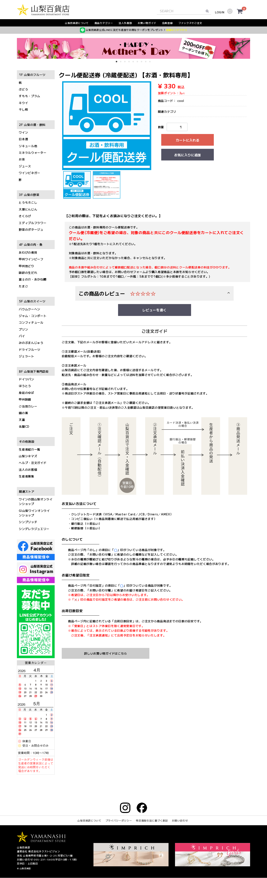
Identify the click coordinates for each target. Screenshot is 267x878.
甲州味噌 (25, 399)
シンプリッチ (28, 522)
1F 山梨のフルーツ (32, 75)
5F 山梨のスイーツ (32, 301)
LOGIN (219, 12)
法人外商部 (125, 23)
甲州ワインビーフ (31, 259)
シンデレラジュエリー (34, 529)
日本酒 (23, 139)
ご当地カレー (28, 406)
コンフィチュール (31, 323)
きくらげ (25, 216)
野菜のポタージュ (31, 229)
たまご (23, 286)
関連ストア (26, 491)
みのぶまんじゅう (31, 343)
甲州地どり (26, 266)
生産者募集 (26, 476)
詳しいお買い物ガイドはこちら (105, 653)
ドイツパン (26, 379)
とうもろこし (28, 202)
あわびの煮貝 (28, 252)
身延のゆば (26, 393)
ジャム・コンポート (32, 316)
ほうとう (25, 386)
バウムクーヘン (29, 309)
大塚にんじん (28, 209)
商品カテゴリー (103, 23)
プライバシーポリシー (119, 820)
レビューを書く (154, 310)
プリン (23, 329)
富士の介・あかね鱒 (32, 279)
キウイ (23, 103)
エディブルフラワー (32, 223)
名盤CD (24, 426)
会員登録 (167, 23)
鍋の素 (23, 413)
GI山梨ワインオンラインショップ (34, 513)
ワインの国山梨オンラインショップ (36, 501)
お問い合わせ (180, 820)
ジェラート (26, 356)
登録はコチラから (176, 29)
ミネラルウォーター (32, 152)
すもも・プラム (29, 96)
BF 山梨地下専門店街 (34, 371)
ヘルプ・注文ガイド (32, 463)
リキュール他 (28, 146)
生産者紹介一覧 (29, 449)
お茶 (22, 159)
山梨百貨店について (77, 23)
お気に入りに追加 (187, 154)
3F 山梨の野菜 (29, 195)
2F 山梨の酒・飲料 (32, 125)
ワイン (23, 132)
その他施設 (26, 442)
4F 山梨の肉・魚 (30, 245)
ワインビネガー (29, 173)
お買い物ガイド (147, 23)
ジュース (25, 166)
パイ (22, 336)
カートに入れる (187, 140)
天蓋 (22, 420)
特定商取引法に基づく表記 (152, 820)
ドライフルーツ (29, 349)
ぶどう (23, 89)
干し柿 (23, 110)
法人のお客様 (28, 469)
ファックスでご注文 (190, 23)
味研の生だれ (28, 273)
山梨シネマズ (28, 456)
